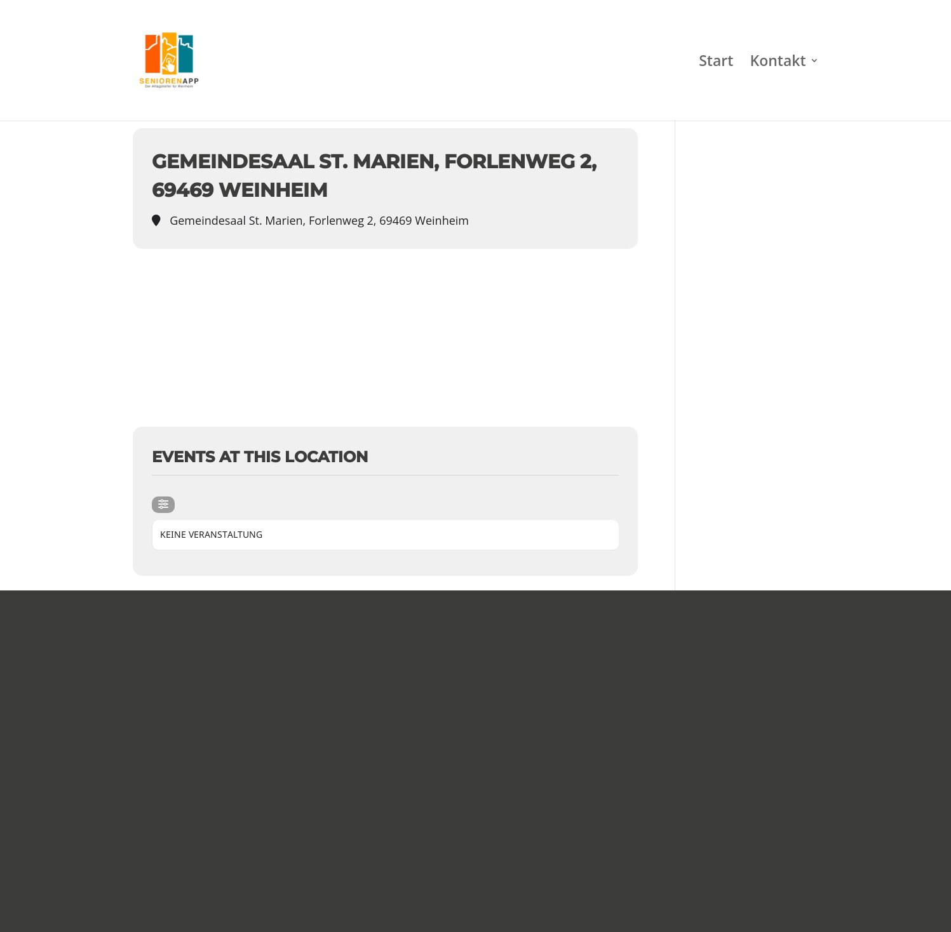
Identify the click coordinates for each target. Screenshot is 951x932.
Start (716, 63)
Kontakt (778, 63)
